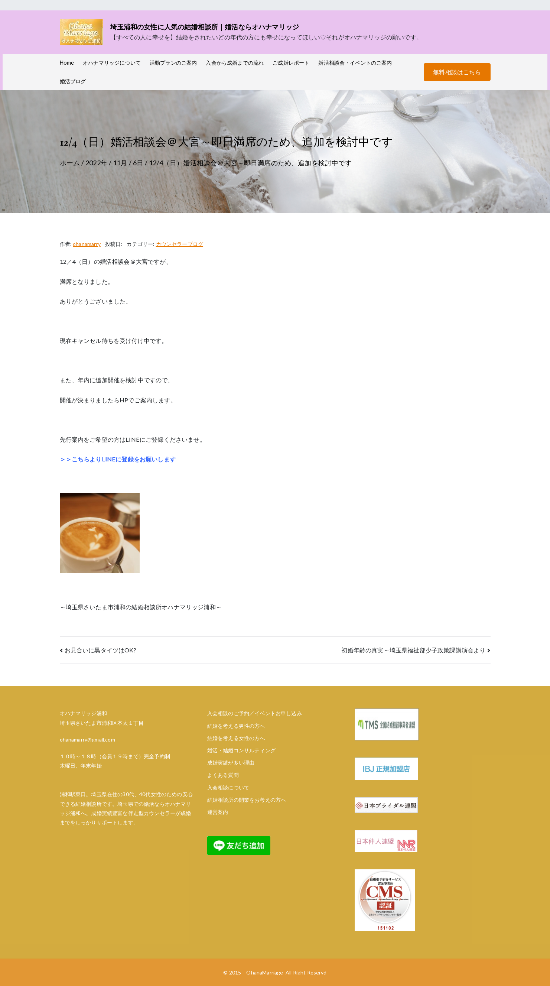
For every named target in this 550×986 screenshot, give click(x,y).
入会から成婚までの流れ (235, 62)
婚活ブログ (73, 81)
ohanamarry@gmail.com (87, 739)
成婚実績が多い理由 (230, 762)
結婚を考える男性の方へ (236, 726)
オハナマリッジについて (112, 62)
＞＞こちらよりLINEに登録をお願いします (118, 459)
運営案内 (217, 812)
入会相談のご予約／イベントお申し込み (254, 713)
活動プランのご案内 (173, 62)
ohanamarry (87, 244)
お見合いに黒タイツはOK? (100, 649)
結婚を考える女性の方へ (236, 738)
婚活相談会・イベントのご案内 (355, 62)
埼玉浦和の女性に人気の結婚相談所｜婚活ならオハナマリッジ (204, 27)
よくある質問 (223, 775)
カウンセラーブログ (179, 244)
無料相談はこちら (457, 71)
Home (67, 62)
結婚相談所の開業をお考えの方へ (246, 800)
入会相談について (228, 787)
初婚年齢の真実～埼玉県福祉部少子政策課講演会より (413, 649)
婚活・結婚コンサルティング (241, 750)
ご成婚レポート (291, 62)
